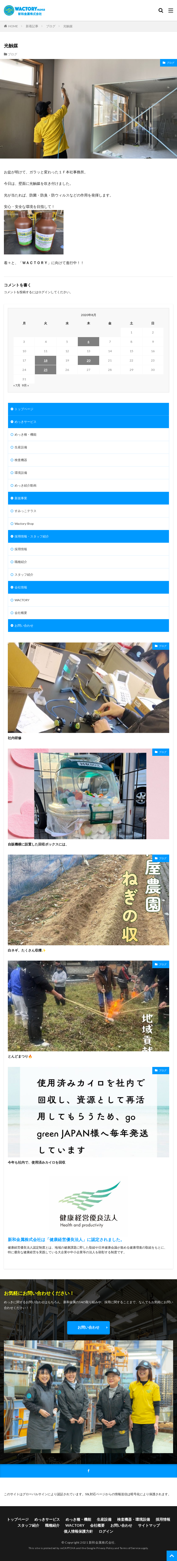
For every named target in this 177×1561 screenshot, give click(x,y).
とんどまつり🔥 (20, 1056)
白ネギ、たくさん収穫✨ (27, 950)
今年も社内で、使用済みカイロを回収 (36, 1162)
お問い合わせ (24, 625)
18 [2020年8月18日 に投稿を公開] (45, 360)
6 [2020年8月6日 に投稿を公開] (88, 342)
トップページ (24, 409)
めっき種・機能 (25, 434)
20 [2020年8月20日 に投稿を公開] (88, 360)
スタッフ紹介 (24, 574)
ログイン (44, 292)
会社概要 (21, 613)
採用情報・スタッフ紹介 (32, 536)
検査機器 (21, 460)
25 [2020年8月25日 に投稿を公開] (45, 370)
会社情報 (21, 587)
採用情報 (21, 549)
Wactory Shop (24, 524)
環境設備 (21, 473)
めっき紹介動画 (25, 485)
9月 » (25, 385)
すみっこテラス (25, 511)
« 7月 (16, 385)
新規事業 (21, 498)
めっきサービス (25, 422)
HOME (13, 26)
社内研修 (14, 738)
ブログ (50, 26)
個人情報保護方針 (78, 1531)
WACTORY (22, 600)
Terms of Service (130, 1548)
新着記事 (32, 26)
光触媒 (68, 26)
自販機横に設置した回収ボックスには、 (38, 844)
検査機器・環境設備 (133, 1519)
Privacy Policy (105, 1548)
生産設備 (21, 447)
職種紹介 (21, 562)
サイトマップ (149, 1525)
